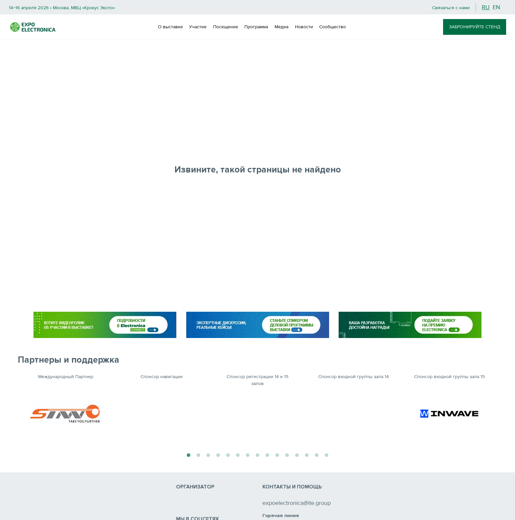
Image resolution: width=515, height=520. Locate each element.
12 (297, 454)
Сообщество (332, 27)
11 (287, 454)
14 (316, 454)
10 (277, 454)
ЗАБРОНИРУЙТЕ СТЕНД (474, 27)
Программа (256, 27)
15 (326, 454)
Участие (198, 27)
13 (306, 454)
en (496, 7)
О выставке (170, 27)
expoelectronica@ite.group (296, 503)
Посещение (225, 27)
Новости (304, 27)
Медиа (281, 27)
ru (486, 7)
